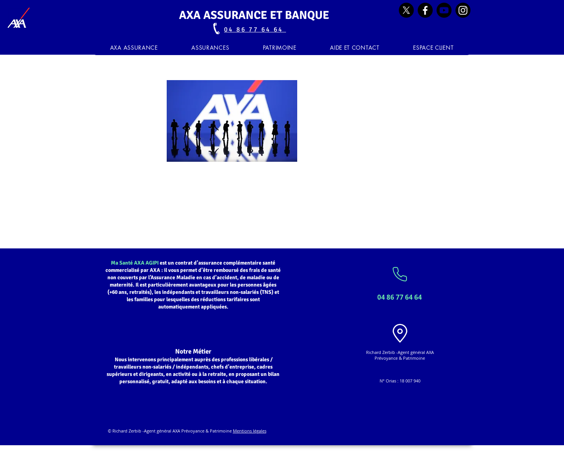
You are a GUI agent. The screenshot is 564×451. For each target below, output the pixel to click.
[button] (210, 47)
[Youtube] (444, 10)
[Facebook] (425, 10)
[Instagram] (462, 10)
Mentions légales (249, 431)
